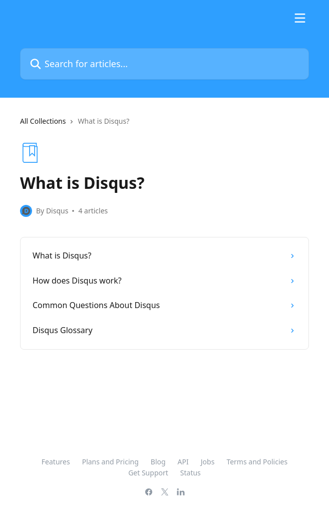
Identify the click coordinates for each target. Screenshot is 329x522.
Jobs (208, 461)
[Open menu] (300, 18)
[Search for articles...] (164, 64)
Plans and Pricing (110, 461)
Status (190, 472)
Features (56, 461)
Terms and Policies (256, 461)
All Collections (43, 121)
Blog (158, 461)
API (183, 461)
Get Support (148, 472)
